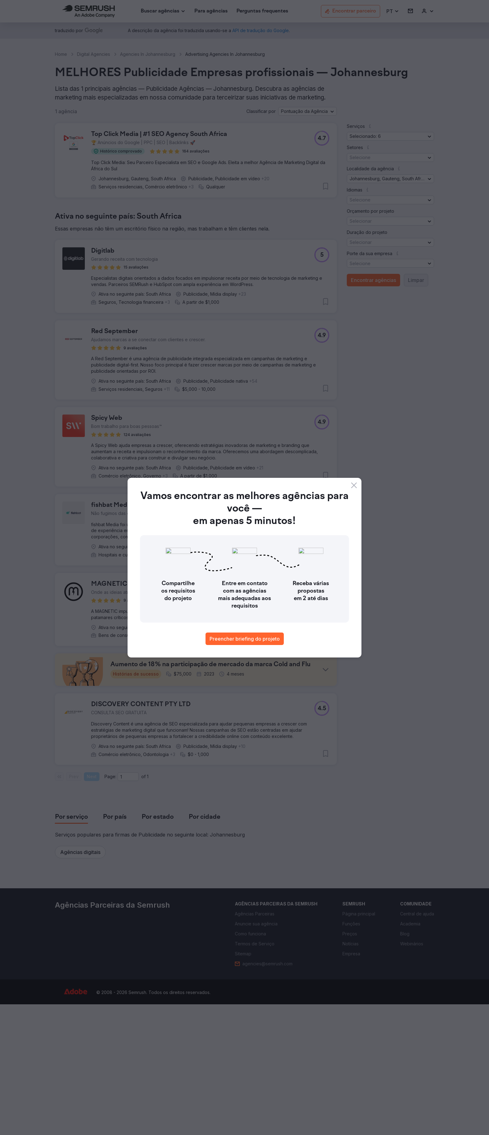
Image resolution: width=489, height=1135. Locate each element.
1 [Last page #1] (147, 907)
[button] (392, 11)
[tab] (71, 948)
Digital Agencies (93, 54)
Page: (110, 907)
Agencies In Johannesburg (147, 54)
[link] (211, 11)
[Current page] (128, 907)
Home (61, 54)
